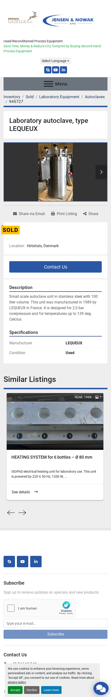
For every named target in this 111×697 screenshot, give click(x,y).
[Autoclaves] (95, 96)
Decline (32, 690)
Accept (15, 690)
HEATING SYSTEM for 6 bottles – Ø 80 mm (51, 457)
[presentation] (11, 513)
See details (21, 492)
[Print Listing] (64, 213)
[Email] (55, 623)
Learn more (51, 690)
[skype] (47, 69)
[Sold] (30, 96)
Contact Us (55, 267)
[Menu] (48, 84)
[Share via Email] (29, 213)
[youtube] (55, 69)
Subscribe (55, 634)
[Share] (90, 213)
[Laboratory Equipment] (59, 96)
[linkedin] (63, 69)
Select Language (54, 61)
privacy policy (17, 682)
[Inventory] (12, 96)
